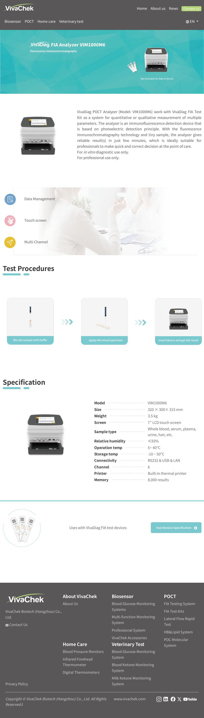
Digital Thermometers (81, 672)
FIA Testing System (179, 603)
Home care (46, 21)
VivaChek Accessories (129, 637)
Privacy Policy (16, 683)
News (173, 8)
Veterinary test (71, 21)
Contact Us (16, 624)
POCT (29, 21)
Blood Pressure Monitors (83, 651)
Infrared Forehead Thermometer (78, 661)
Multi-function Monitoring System (133, 619)
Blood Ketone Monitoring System (133, 667)
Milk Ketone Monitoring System (131, 680)
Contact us (191, 8)
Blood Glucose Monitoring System (133, 654)
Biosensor (13, 21)
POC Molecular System (176, 642)
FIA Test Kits (174, 611)
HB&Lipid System (178, 631)
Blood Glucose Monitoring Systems (133, 606)
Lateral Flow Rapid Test (179, 621)
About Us (70, 603)
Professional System (128, 630)
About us (158, 8)
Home (142, 8)
